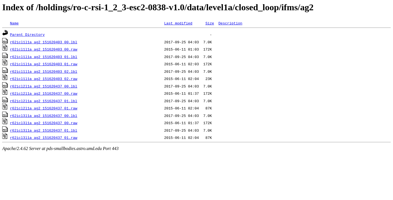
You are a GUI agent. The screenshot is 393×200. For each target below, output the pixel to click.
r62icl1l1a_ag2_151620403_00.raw (43, 49)
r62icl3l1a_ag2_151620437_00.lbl (43, 115)
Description (230, 23)
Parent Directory (27, 34)
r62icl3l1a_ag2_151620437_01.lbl (43, 130)
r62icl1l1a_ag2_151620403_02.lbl (43, 71)
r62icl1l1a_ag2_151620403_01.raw (43, 63)
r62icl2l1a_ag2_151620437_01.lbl (43, 100)
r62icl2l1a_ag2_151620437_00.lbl (43, 86)
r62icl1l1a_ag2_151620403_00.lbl (43, 41)
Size (209, 23)
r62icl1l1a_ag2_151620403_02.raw (43, 78)
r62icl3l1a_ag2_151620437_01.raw (43, 137)
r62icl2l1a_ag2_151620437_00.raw (43, 93)
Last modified (178, 23)
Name (14, 23)
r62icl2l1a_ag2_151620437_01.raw (43, 108)
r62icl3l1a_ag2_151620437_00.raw (43, 122)
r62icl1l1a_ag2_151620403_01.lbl (43, 56)
